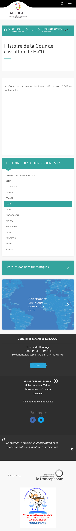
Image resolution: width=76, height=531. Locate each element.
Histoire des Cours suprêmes (51, 30)
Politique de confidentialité (38, 401)
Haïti (8, 204)
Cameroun (11, 187)
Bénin (8, 181)
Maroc (9, 221)
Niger (8, 232)
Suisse (9, 244)
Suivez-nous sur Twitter (38, 385)
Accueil (7, 30)
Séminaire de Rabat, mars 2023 (21, 175)
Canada (10, 192)
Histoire (34, 30)
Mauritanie (11, 226)
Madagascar (13, 215)
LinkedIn (38, 393)
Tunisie (9, 249)
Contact (38, 365)
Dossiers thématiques (18, 30)
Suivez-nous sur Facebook (38, 381)
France (9, 198)
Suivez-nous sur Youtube (38, 389)
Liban (8, 209)
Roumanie (11, 238)
